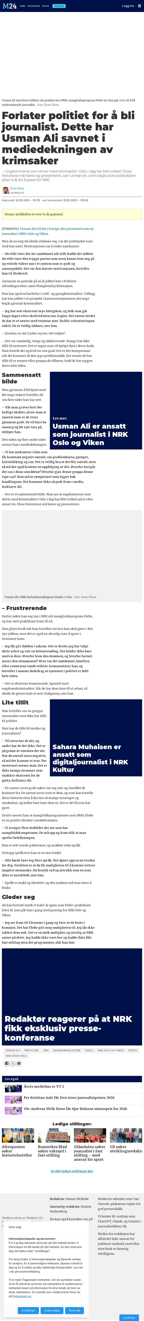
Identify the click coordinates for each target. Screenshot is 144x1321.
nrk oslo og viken (110, 1050)
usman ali (13, 1050)
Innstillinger (129, 1317)
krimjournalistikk (67, 1050)
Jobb (22, 6)
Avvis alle (74, 1310)
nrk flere (31, 1050)
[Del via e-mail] (19, 1063)
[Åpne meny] (139, 6)
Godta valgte (52, 1310)
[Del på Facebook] (6, 1063)
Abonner (59, 6)
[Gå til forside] (10, 6)
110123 (89, 1050)
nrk (46, 1050)
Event (45, 6)
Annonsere (33, 6)
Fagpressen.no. (22, 1296)
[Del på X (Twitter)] (13, 1063)
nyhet (132, 1050)
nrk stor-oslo (16, 1056)
